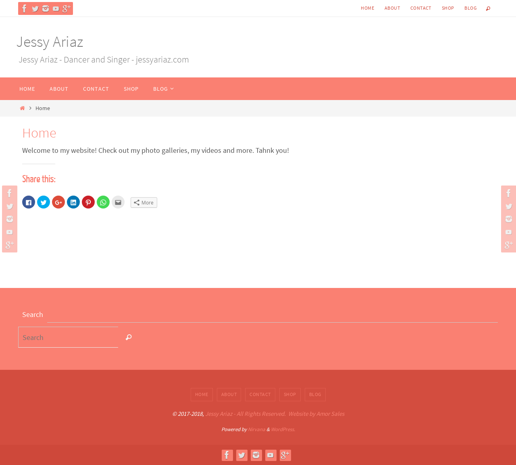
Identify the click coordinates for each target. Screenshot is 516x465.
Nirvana (256, 429)
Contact (420, 8)
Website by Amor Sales (316, 413)
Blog (470, 8)
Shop (448, 8)
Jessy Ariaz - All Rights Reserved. (245, 413)
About (392, 8)
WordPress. (283, 429)
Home (367, 8)
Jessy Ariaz (49, 41)
